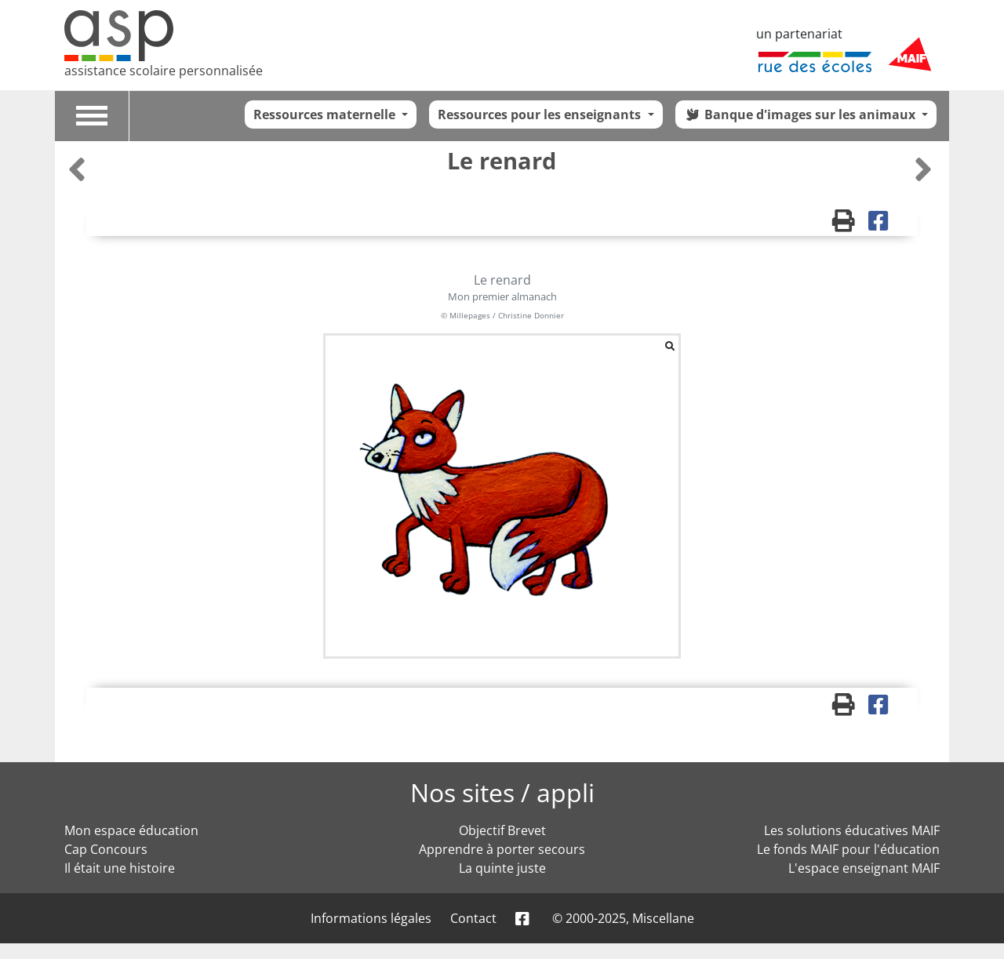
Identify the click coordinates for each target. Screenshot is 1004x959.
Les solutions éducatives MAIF (852, 830)
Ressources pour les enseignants (541, 114)
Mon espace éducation (131, 830)
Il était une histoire (119, 868)
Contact (473, 918)
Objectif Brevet (502, 830)
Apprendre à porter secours (502, 849)
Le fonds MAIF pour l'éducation (848, 849)
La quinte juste (502, 868)
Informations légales (371, 918)
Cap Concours (105, 849)
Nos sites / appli (502, 792)
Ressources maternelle (325, 114)
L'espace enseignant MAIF (864, 868)
